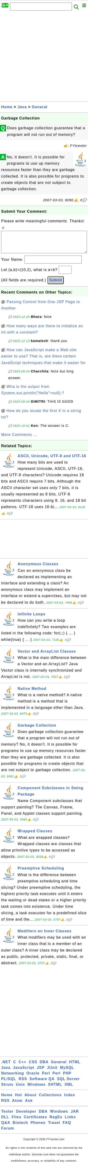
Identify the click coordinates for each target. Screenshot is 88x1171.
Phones (38, 1127)
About (30, 1100)
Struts (7, 1089)
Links (70, 1122)
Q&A (5, 1127)
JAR (75, 1116)
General (40, 107)
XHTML (55, 1089)
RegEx (56, 1122)
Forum (7, 1133)
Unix (20, 1089)
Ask (29, 1105)
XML (69, 1089)
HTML (74, 1067)
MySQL (67, 1072)
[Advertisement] (44, 57)
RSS (23, 1083)
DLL (5, 1122)
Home (6, 107)
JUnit (52, 1072)
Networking (12, 1078)
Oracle (33, 1078)
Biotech (20, 1127)
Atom (17, 1105)
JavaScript (23, 1072)
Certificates (35, 1122)
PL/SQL (8, 1083)
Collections (50, 1100)
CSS (33, 1067)
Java (22, 107)
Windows (36, 1089)
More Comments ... (19, 439)
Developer (26, 1116)
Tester (7, 1116)
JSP (40, 1072)
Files (16, 1122)
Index (69, 1100)
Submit (55, 285)
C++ (22, 1067)
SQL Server (68, 1083)
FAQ (67, 1127)
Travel (54, 1127)
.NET (6, 1067)
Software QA (42, 1083)
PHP (67, 1078)
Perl (46, 1078)
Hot (18, 1100)
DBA (44, 1067)
